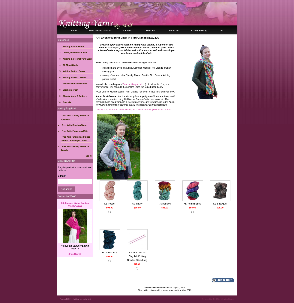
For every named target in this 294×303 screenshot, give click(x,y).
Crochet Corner (70, 90)
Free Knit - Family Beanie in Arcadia (75, 148)
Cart (221, 30)
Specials (67, 102)
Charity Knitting (198, 30)
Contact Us (173, 30)
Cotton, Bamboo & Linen (75, 53)
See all (89, 156)
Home (74, 30)
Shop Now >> (75, 254)
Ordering (127, 30)
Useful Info (150, 30)
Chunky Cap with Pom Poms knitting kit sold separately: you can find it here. (134, 109)
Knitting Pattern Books (74, 71)
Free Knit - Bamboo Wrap (74, 125)
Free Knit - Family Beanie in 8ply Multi (75, 117)
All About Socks (70, 65)
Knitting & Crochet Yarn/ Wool (77, 59)
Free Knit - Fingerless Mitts (75, 131)
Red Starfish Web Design (223, 299)
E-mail (62, 176)
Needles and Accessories (75, 84)
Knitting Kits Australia (73, 46)
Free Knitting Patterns (100, 30)
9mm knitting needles (133, 84)
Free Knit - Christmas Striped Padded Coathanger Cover (75, 139)
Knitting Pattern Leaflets (74, 77)
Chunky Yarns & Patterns (75, 96)
